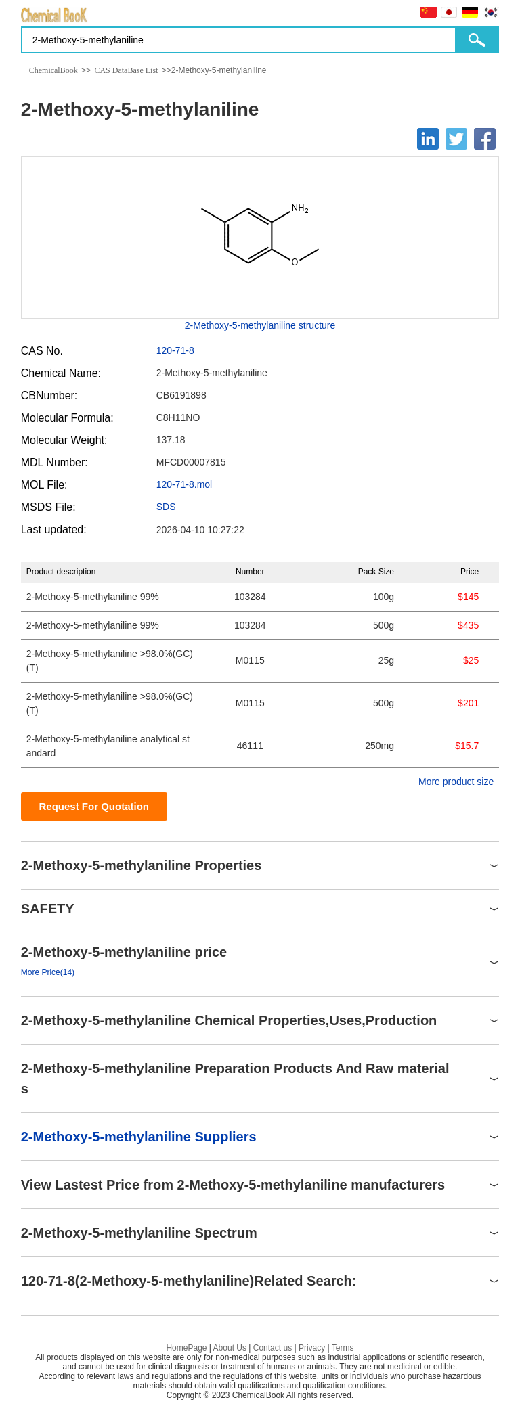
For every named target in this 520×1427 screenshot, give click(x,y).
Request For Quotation (94, 806)
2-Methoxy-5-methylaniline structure (260, 325)
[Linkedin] (428, 139)
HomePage (186, 1348)
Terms (343, 1348)
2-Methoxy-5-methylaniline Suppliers (139, 1136)
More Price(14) (47, 972)
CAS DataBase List (126, 70)
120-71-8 (175, 350)
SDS (166, 506)
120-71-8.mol (184, 484)
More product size (456, 781)
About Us (229, 1348)
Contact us (272, 1348)
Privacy (312, 1348)
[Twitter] (456, 139)
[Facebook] (485, 139)
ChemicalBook (53, 70)
